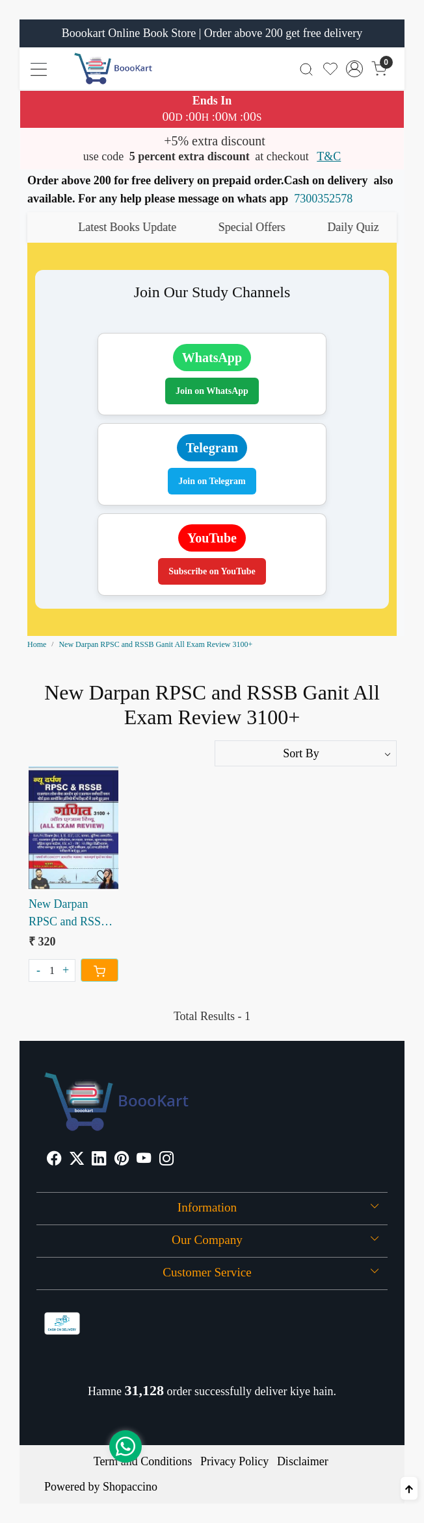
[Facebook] (54, 1160)
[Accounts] (354, 68)
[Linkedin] (99, 1160)
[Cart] (99, 970)
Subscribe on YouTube (212, 571)
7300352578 (323, 198)
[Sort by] (306, 753)
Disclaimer (302, 1461)
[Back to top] (409, 1488)
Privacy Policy (234, 1461)
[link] (307, 68)
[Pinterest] (121, 1160)
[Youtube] (143, 1160)
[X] (76, 1160)
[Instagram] (166, 1160)
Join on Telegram (211, 481)
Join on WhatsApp (212, 391)
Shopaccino (130, 1486)
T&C (329, 156)
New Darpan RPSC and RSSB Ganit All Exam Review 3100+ (69, 914)
